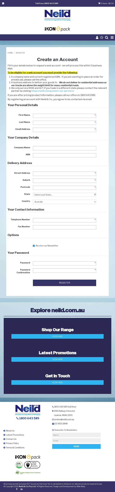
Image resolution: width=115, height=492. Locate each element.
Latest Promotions (15, 435)
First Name (24, 115)
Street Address (22, 173)
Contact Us (11, 439)
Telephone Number (20, 219)
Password (25, 262)
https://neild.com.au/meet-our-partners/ (52, 91)
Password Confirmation (23, 271)
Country (26, 201)
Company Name (22, 147)
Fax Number (24, 226)
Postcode (25, 187)
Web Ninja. (81, 486)
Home (10, 53)
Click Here (57, 336)
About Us (10, 430)
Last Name (24, 122)
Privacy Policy (12, 443)
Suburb (26, 180)
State (27, 194)
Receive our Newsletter (45, 245)
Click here (57, 382)
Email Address (22, 129)
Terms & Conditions (15, 447)
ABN (28, 154)
